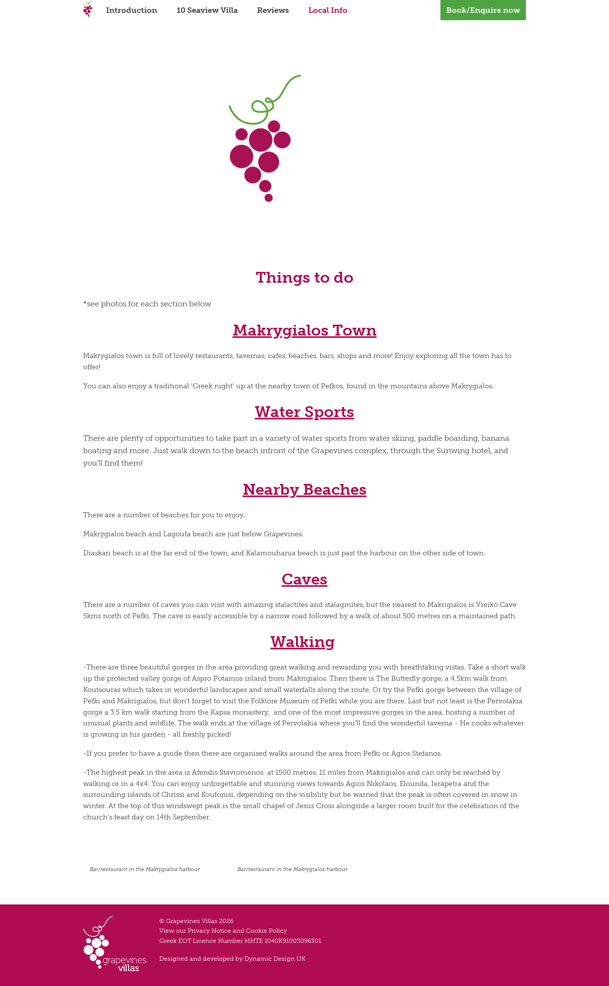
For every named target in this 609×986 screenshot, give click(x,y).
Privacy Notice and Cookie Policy (237, 930)
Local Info (328, 10)
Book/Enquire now (483, 10)
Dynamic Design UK (275, 958)
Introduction (131, 10)
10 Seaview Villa (207, 10)
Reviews (273, 10)
